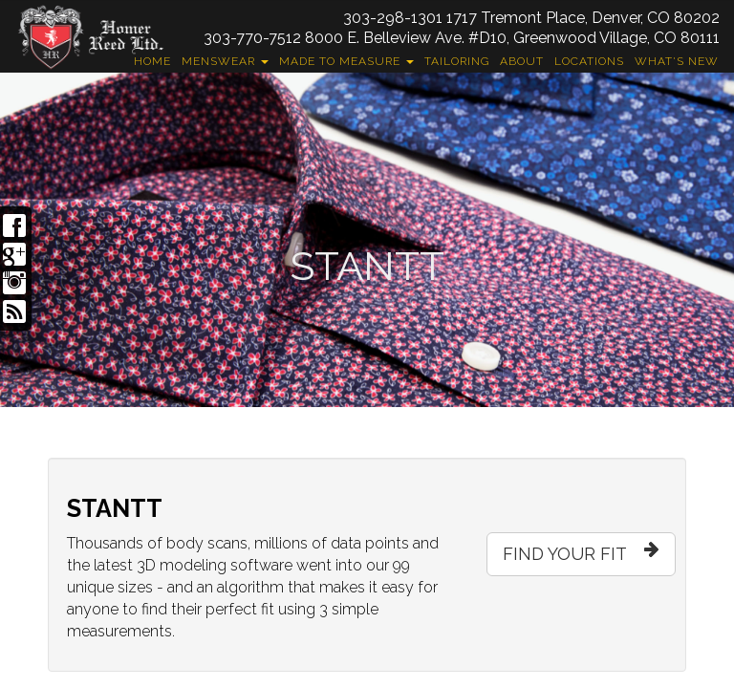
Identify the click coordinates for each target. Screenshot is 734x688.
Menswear (225, 61)
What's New (677, 61)
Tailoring (456, 61)
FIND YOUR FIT (580, 549)
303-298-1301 (393, 18)
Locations (589, 61)
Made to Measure (346, 61)
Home (152, 61)
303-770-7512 (252, 38)
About (522, 61)
